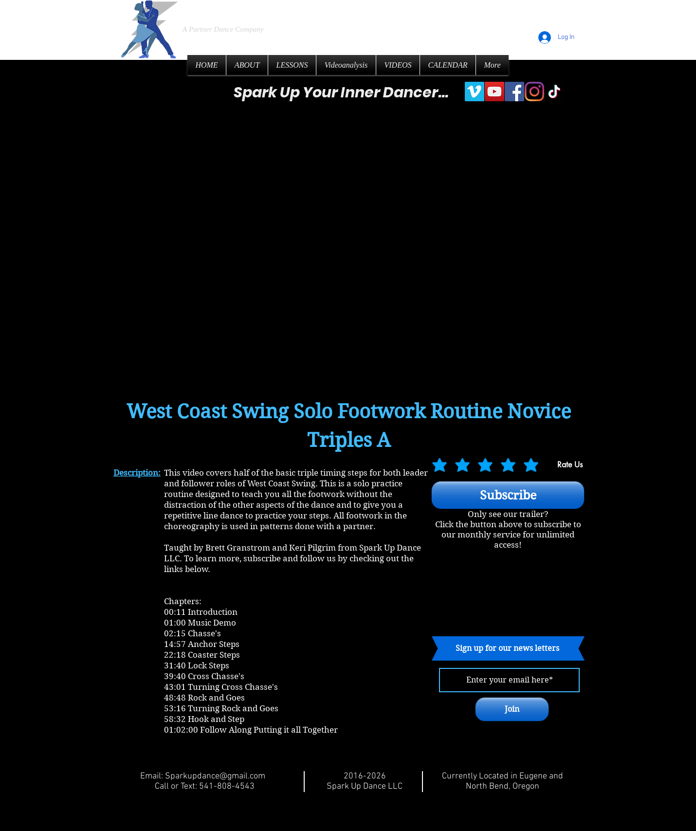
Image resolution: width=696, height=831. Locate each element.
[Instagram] (534, 91)
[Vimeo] (474, 91)
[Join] (512, 709)
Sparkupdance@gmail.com (215, 776)
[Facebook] (514, 91)
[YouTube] (494, 91)
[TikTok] (554, 91)
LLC (345, 9)
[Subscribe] (508, 495)
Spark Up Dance (257, 9)
